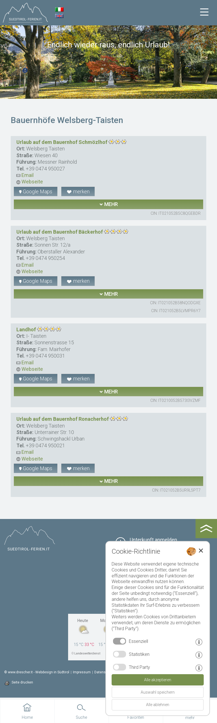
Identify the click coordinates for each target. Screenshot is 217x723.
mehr (108, 204)
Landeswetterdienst (87, 653)
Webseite (29, 182)
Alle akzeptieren (157, 680)
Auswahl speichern (158, 692)
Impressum (82, 672)
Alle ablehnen (157, 704)
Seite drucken (22, 682)
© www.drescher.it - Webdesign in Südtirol (36, 672)
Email (25, 175)
